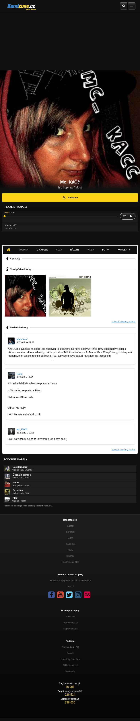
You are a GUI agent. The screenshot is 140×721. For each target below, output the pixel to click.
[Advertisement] (70, 39)
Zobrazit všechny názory (123, 449)
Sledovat (70, 197)
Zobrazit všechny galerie (123, 321)
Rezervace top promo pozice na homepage (70, 580)
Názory (74, 249)
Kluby (70, 550)
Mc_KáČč (22, 429)
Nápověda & (70, 647)
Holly (19, 374)
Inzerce (70, 586)
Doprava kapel (70, 628)
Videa (90, 249)
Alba (59, 249)
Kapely (70, 526)
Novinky (24, 249)
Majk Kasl (22, 339)
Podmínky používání (70, 659)
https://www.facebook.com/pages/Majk (29, 359)
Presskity (70, 616)
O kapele (42, 249)
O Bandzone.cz (70, 665)
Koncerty (124, 249)
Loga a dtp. (70, 671)
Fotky (106, 249)
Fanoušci (70, 544)
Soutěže (70, 556)
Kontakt (70, 653)
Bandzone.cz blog (70, 562)
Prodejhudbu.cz (70, 622)
